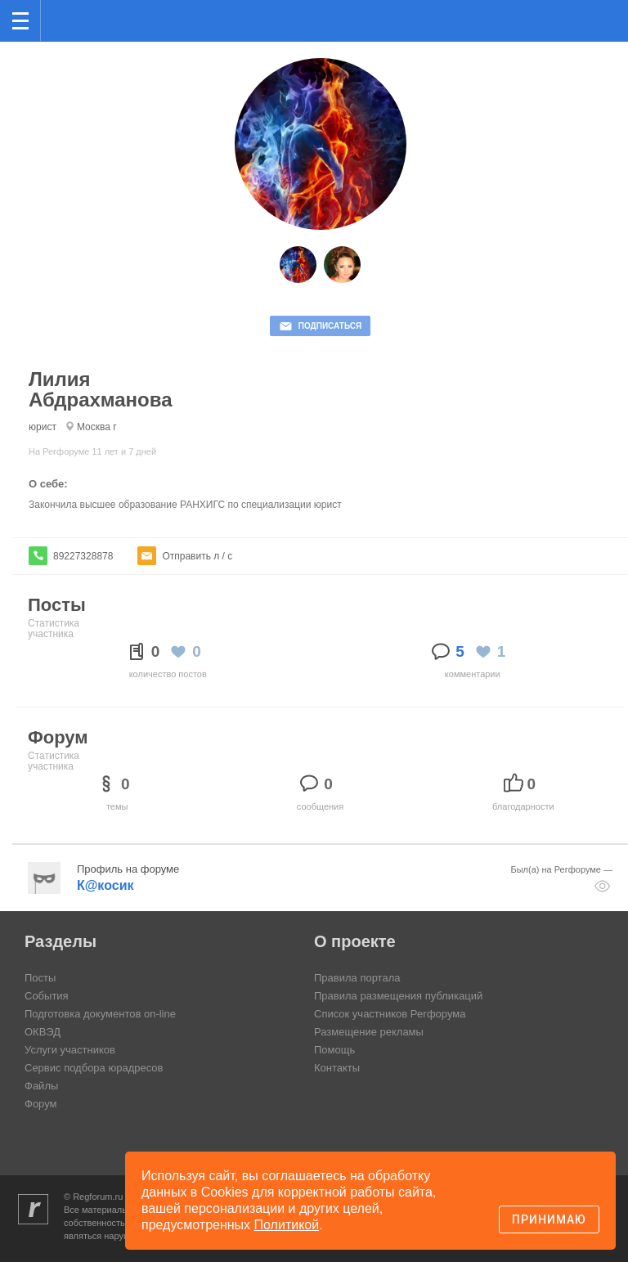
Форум (41, 1104)
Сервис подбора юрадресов (94, 1068)
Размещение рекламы (369, 1032)
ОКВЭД (43, 1032)
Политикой (287, 1225)
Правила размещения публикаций (398, 996)
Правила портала (357, 978)
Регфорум (66, 19)
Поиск (561, 19)
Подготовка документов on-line (100, 1014)
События (47, 996)
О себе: (48, 484)
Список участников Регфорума (389, 1014)
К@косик (105, 885)
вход (594, 9)
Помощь (334, 1050)
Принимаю (549, 1219)
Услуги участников (70, 1050)
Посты (40, 978)
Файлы (41, 1086)
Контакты (337, 1068)
